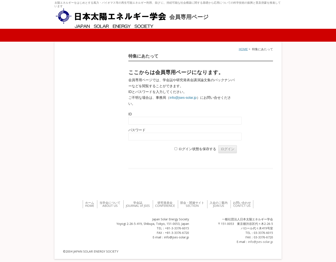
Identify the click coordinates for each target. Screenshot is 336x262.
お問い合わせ (242, 204)
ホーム (89, 204)
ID (130, 114)
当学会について (109, 204)
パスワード (137, 130)
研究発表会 (165, 204)
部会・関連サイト (192, 204)
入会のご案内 (219, 204)
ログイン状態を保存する (197, 149)
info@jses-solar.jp (183, 97)
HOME (243, 49)
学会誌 (138, 204)
